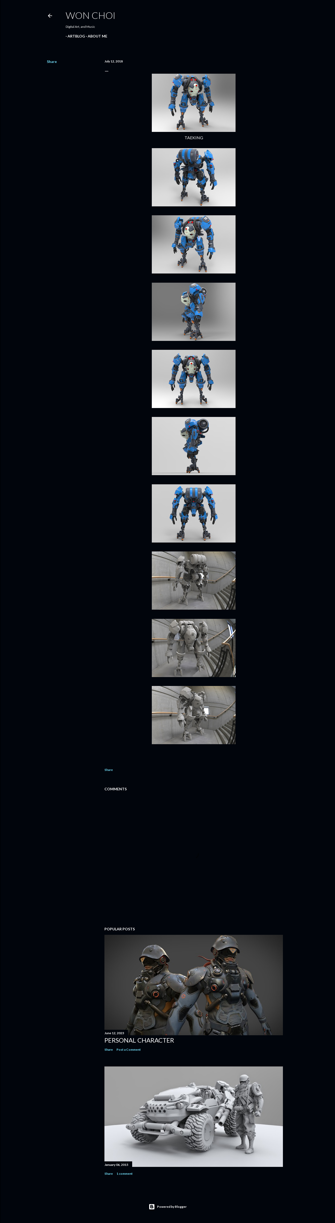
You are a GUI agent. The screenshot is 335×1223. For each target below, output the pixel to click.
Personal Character (139, 1040)
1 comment (124, 1174)
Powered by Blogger (168, 1207)
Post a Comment (128, 1050)
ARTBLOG (74, 36)
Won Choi (90, 15)
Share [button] (52, 61)
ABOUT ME (95, 36)
